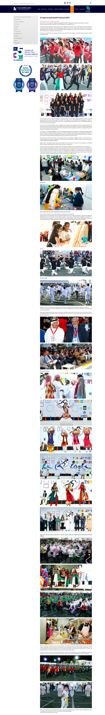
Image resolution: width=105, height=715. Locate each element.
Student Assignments (19, 21)
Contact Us (82, 9)
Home (39, 9)
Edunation (15, 3)
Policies (16, 28)
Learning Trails (17, 19)
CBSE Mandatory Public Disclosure (27, 3)
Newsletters (17, 42)
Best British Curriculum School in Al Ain (22, 17)
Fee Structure (17, 31)
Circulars (16, 26)
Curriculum (16, 24)
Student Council (17, 33)
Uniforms (16, 35)
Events (15, 40)
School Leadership (18, 38)
